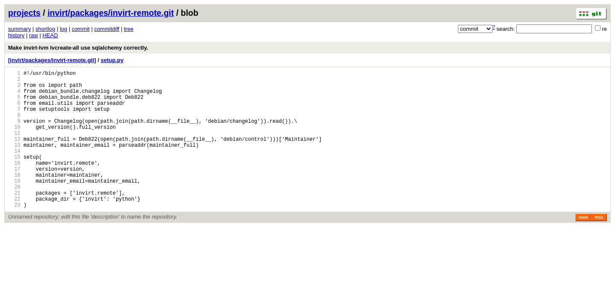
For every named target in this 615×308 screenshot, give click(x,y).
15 (14, 176)
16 (14, 183)
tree (128, 29)
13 (14, 161)
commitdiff (106, 29)
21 (14, 219)
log (63, 29)
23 (14, 234)
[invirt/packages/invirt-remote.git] (52, 60)
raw (33, 35)
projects (24, 13)
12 (14, 154)
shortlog (45, 29)
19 (14, 205)
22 (14, 227)
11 (14, 147)
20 (14, 212)
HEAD (50, 35)
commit (81, 29)
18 (14, 197)
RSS (599, 247)
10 (14, 139)
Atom (583, 247)
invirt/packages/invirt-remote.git (110, 13)
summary (19, 29)
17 (14, 190)
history (16, 35)
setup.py (112, 60)
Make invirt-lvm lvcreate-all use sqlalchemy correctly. (78, 47)
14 (14, 168)
